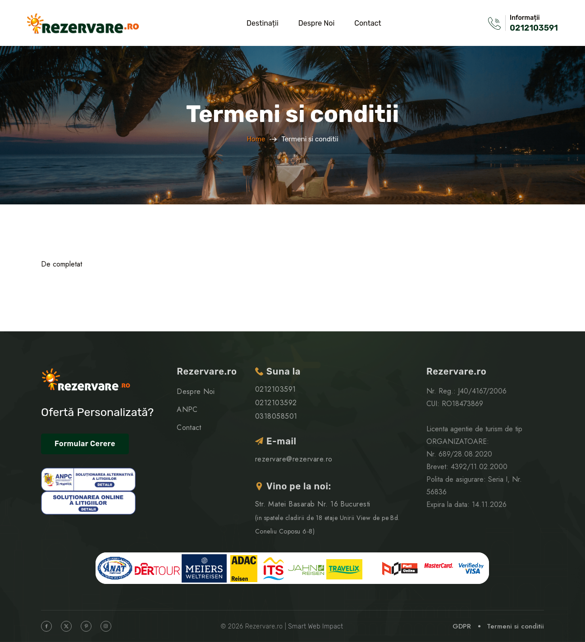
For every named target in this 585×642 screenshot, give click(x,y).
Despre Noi (316, 23)
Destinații (263, 23)
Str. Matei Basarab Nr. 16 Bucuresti (327, 517)
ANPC (187, 409)
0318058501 (276, 416)
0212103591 (534, 28)
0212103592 (276, 403)
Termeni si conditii (515, 626)
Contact (367, 23)
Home (256, 139)
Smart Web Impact (315, 626)
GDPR (461, 626)
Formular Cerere (85, 443)
